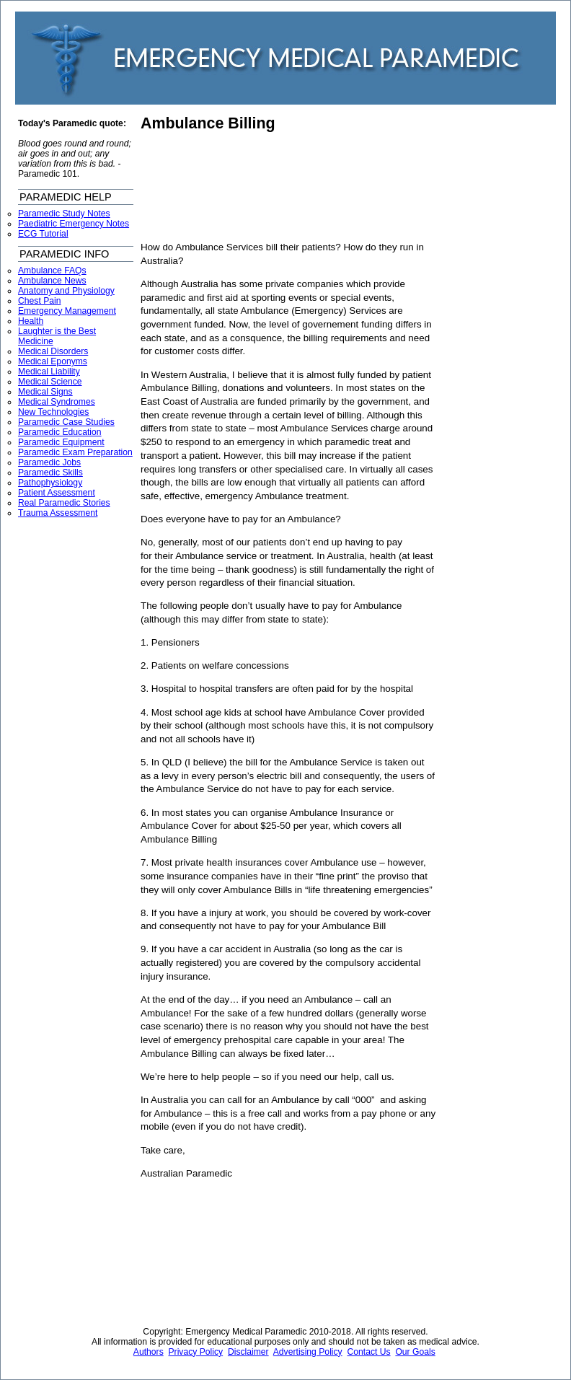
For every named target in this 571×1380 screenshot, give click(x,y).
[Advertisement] (205, 187)
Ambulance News (52, 281)
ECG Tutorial (43, 234)
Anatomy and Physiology (66, 291)
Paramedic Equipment (61, 442)
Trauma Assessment (57, 513)
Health (30, 321)
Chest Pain (39, 301)
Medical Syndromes (56, 402)
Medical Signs (45, 392)
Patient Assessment (56, 493)
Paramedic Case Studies (66, 422)
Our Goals (415, 1352)
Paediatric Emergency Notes (73, 224)
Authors (148, 1352)
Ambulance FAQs (52, 270)
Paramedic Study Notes (64, 213)
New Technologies (53, 412)
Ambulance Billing (208, 123)
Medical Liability (49, 371)
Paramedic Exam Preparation (75, 452)
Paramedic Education (60, 432)
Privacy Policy (196, 1352)
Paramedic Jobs (49, 462)
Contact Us (368, 1352)
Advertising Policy (307, 1352)
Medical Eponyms (52, 361)
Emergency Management (67, 311)
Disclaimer (248, 1352)
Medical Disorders (53, 351)
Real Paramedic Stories (64, 503)
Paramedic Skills (50, 472)
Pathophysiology (50, 483)
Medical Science (50, 382)
